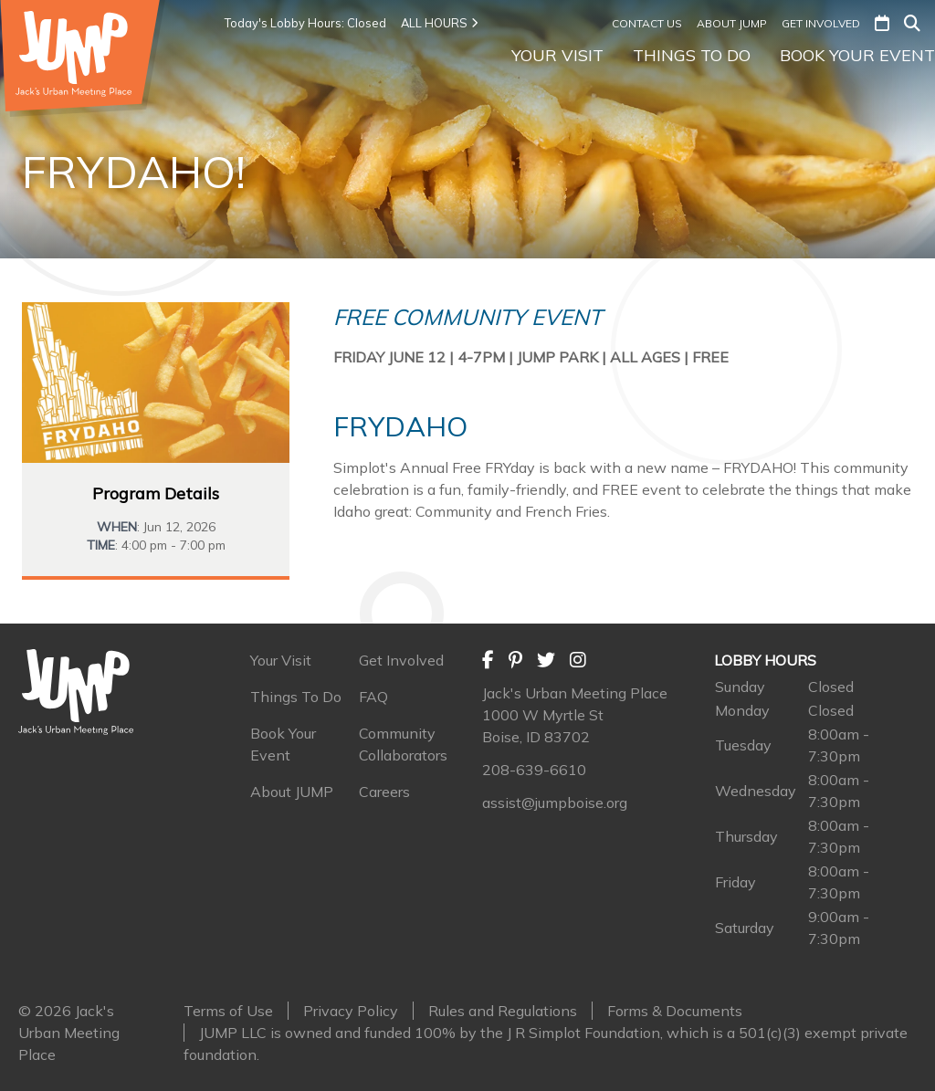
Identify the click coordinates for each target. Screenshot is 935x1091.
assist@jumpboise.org (554, 802)
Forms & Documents (674, 1011)
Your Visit (557, 55)
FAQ (373, 696)
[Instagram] (578, 660)
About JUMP (732, 23)
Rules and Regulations (502, 1011)
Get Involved (821, 23)
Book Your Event (857, 55)
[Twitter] (546, 660)
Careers (384, 791)
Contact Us (647, 23)
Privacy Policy (350, 1011)
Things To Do (692, 55)
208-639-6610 (534, 770)
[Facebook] (488, 660)
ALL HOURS (439, 23)
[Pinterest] (515, 660)
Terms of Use (228, 1011)
